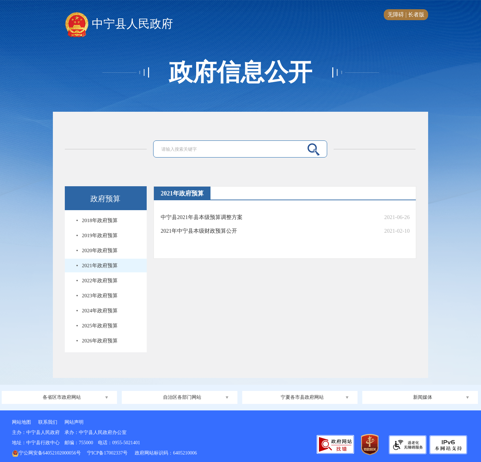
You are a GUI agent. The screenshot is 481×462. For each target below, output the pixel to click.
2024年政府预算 (100, 310)
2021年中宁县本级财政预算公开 (199, 231)
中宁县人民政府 (119, 24)
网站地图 (21, 422)
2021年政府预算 (100, 265)
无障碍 (396, 14)
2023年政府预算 (100, 295)
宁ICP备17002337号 (108, 453)
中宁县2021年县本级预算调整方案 (202, 217)
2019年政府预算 (100, 235)
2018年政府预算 (100, 220)
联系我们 (47, 422)
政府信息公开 (240, 72)
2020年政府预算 (100, 250)
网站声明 (74, 422)
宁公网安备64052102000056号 (46, 453)
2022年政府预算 (100, 280)
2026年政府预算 (100, 340)
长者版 (416, 14)
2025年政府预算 (100, 325)
